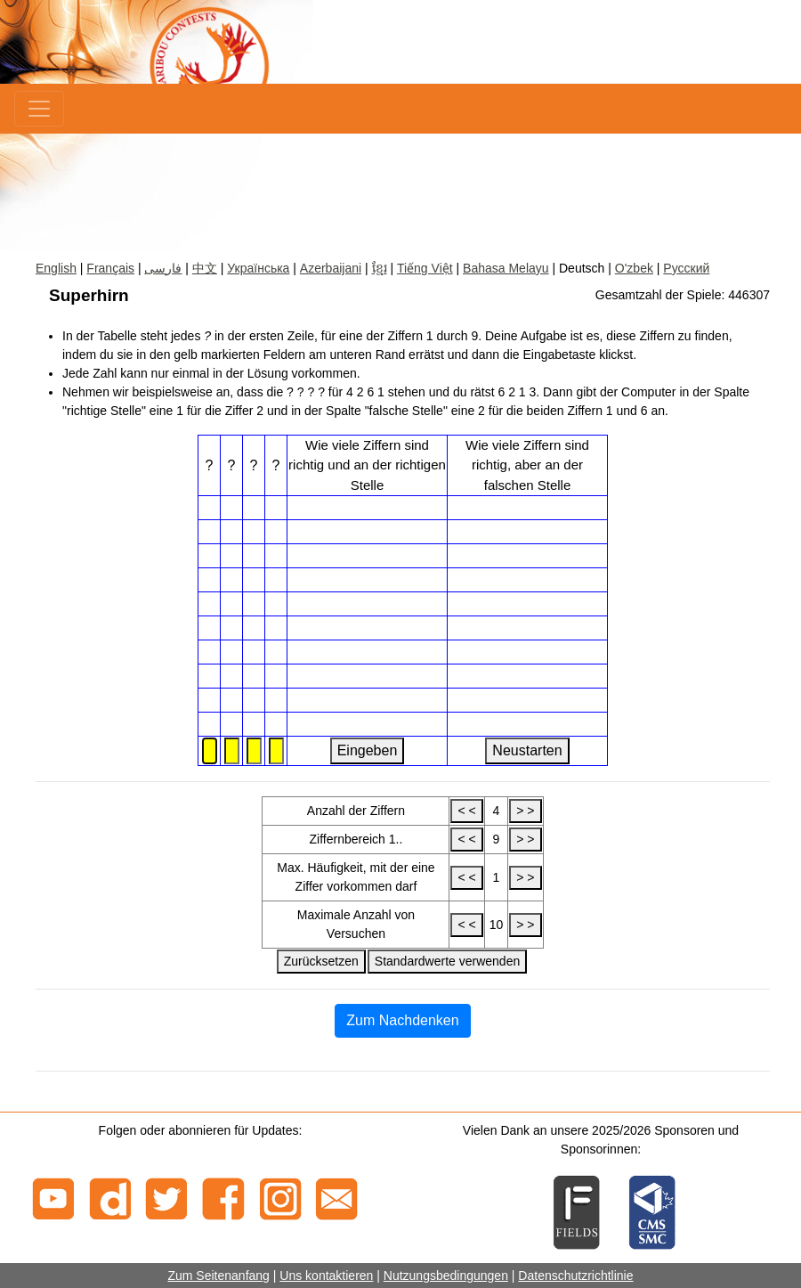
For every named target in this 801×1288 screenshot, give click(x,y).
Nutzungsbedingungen (446, 1275)
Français (110, 268)
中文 (204, 268)
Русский (686, 268)
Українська (258, 268)
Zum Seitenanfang (218, 1275)
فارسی (163, 268)
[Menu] (39, 108)
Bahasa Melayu (506, 268)
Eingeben (367, 750)
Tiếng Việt (425, 268)
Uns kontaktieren (326, 1275)
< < (466, 810)
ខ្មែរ (379, 268)
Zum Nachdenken (402, 1020)
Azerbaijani (330, 268)
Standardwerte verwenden (447, 961)
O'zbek (634, 268)
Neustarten (527, 750)
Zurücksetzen (321, 961)
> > (525, 810)
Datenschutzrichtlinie (575, 1275)
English (56, 268)
